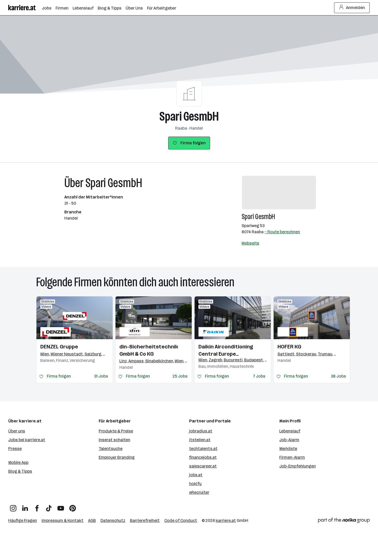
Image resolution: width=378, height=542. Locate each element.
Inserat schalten (114, 439)
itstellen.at (200, 439)
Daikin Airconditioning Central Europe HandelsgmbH (225, 350)
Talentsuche (110, 448)
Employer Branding (117, 457)
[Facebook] (37, 506)
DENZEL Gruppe (59, 347)
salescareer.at (203, 466)
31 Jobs (101, 376)
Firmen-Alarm (292, 457)
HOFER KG (289, 347)
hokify (195, 483)
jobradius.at (200, 431)
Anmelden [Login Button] (352, 8)
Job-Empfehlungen (297, 466)
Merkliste (288, 448)
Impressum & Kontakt (62, 520)
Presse (15, 448)
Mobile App (18, 462)
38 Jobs (338, 376)
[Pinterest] (73, 506)
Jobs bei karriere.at (26, 439)
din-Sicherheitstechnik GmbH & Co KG (148, 350)
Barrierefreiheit (145, 520)
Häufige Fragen (22, 520)
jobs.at (196, 474)
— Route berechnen (282, 231)
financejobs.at (203, 457)
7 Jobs (259, 376)
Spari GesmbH (189, 116)
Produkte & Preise (116, 431)
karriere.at (226, 520)
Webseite (250, 243)
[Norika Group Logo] (344, 521)
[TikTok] (49, 506)
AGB (92, 520)
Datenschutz (113, 520)
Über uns (16, 431)
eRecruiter (199, 492)
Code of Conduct (180, 520)
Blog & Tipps (20, 471)
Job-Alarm (289, 439)
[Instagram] (13, 506)
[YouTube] (61, 506)
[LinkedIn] (25, 506)
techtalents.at (203, 448)
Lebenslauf (289, 431)
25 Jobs (180, 376)
